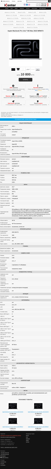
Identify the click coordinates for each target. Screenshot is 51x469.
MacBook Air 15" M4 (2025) (39, 18)
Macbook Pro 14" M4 (31, 21)
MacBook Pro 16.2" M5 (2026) (39, 15)
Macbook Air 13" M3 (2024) (43, 21)
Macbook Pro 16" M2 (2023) (18, 27)
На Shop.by (3, 465)
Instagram (3, 455)
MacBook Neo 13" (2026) (26, 18)
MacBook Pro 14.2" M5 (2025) (12, 18)
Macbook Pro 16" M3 (20, 24)
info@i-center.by (5, 1)
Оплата (13, 1)
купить (25, 79)
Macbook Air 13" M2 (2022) (10, 12)
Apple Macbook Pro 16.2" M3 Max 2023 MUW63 (12, 411)
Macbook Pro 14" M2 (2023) (32, 27)
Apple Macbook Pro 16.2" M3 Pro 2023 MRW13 (13, 426)
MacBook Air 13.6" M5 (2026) (25, 15)
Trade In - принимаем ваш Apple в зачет (9, 447)
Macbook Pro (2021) (22, 12)
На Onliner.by (3, 461)
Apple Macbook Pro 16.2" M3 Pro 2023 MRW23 (38, 426)
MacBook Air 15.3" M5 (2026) (11, 15)
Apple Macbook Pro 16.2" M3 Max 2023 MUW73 (38, 411)
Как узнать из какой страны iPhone (8, 437)
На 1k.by (2, 463)
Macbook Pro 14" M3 (31, 24)
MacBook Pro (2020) (32, 12)
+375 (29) (42, 4)
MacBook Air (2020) (42, 12)
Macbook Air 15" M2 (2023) (43, 24)
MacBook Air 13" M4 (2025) (8, 21)
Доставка (20, 1)
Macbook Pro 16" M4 (20, 21)
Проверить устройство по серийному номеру (11, 435)
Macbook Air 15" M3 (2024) (8, 24)
